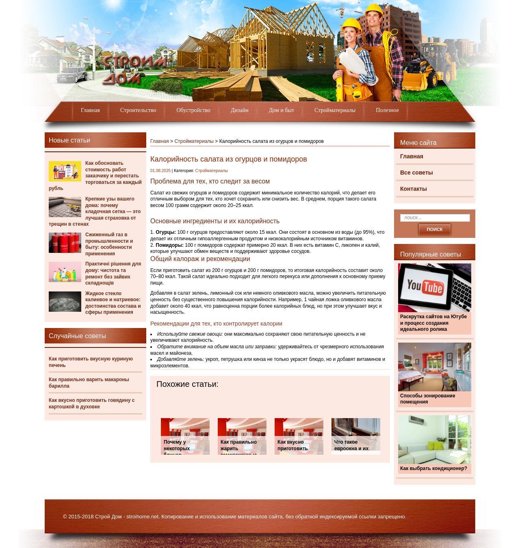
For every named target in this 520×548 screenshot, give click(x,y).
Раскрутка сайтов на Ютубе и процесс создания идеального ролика (433, 323)
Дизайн (240, 110)
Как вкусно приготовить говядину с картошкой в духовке (91, 403)
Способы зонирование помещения (427, 399)
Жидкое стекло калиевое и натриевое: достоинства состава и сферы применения (113, 303)
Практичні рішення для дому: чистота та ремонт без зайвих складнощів (113, 273)
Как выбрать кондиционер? (433, 468)
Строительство (138, 110)
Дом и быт (281, 110)
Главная (90, 110)
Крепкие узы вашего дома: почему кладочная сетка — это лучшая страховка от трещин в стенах (95, 211)
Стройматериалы (334, 110)
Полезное (387, 110)
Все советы (416, 172)
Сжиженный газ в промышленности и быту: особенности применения (109, 244)
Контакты (413, 189)
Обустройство (193, 110)
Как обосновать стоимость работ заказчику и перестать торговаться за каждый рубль (95, 175)
